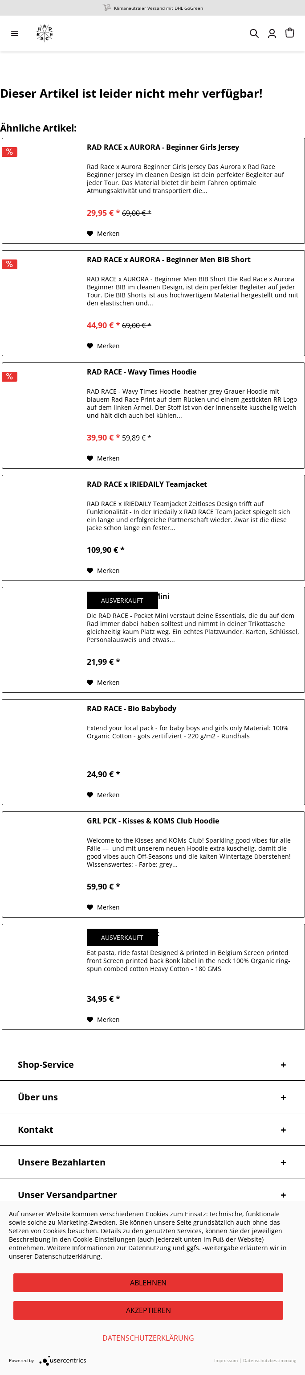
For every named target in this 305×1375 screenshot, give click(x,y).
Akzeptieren (148, 1310)
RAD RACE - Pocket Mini (128, 596)
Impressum (226, 1360)
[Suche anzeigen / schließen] (254, 33)
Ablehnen (148, 1283)
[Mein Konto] (272, 33)
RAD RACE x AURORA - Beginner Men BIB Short (169, 259)
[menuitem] (15, 33)
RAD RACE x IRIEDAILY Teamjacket (147, 484)
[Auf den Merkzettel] (103, 233)
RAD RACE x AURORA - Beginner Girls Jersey (163, 147)
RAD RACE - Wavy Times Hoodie (141, 372)
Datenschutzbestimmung (269, 1360)
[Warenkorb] (290, 33)
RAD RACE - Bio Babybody (131, 708)
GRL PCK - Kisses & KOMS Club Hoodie (153, 821)
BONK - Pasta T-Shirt (123, 933)
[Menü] (15, 33)
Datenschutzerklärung (148, 1338)
